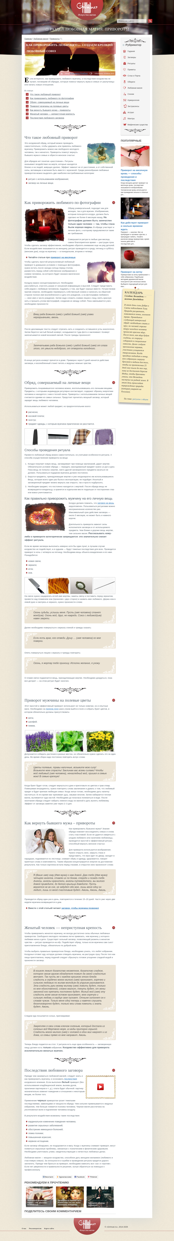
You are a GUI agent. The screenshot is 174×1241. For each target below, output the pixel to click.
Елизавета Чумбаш (79, 73)
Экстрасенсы (131, 106)
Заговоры (130, 57)
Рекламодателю (35, 1228)
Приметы (129, 70)
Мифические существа (135, 125)
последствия (70, 1079)
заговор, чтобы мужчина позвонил (80, 908)
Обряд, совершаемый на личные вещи (49, 102)
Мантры (129, 119)
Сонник (128, 94)
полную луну (52, 709)
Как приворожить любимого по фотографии (52, 98)
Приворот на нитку (131, 272)
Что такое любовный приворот (45, 94)
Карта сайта (49, 1228)
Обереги (129, 82)
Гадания (129, 51)
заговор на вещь (105, 503)
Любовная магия (40, 39)
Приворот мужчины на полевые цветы (49, 106)
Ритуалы (129, 63)
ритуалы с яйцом (140, 399)
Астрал (128, 112)
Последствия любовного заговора (47, 118)
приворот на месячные (63, 257)
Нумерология (131, 100)
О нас (24, 1228)
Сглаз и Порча (131, 76)
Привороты (55, 39)
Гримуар (28, 39)
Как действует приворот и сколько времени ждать (134, 226)
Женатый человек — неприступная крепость (52, 114)
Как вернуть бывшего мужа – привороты (50, 110)
